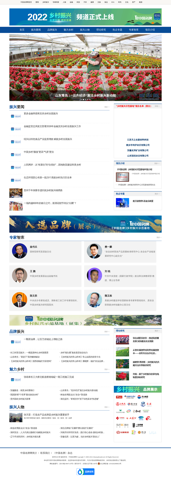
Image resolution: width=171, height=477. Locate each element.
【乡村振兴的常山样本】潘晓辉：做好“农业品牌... (82, 361)
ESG (112, 2)
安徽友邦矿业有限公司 (138, 152)
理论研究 (101, 29)
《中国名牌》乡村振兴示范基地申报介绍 (134, 169)
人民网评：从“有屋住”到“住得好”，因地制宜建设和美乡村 (52, 164)
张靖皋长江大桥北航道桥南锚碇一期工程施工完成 (49, 377)
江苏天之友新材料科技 (138, 141)
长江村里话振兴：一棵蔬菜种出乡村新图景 (29, 352)
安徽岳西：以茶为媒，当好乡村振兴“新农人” (80, 437)
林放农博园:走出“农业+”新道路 (73, 394)
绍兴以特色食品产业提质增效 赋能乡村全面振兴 (48, 139)
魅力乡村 (68, 29)
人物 (64, 2)
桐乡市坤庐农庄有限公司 (138, 146)
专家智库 (134, 29)
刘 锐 (107, 271)
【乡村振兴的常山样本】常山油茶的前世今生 (80, 357)
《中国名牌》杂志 (62, 453)
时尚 (119, 2)
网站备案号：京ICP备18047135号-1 (62, 464)
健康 (92, 2)
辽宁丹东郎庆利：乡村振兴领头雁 (25, 437)
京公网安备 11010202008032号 (109, 464)
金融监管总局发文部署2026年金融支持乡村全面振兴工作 (52, 126)
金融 (71, 2)
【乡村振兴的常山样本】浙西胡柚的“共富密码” (31, 361)
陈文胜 (33, 295)
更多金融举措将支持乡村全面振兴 (41, 113)
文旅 (99, 2)
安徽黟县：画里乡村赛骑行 (22, 390)
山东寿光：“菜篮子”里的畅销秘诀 (25, 357)
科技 (78, 2)
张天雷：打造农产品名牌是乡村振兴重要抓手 (46, 414)
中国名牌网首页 (26, 2)
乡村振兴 (45, 2)
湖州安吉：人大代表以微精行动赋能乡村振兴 (30, 432)
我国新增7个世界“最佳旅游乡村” (24, 394)
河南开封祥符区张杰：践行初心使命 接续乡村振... (82, 432)
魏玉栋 (108, 295)
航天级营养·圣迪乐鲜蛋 (143, 201)
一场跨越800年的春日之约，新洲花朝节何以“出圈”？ (50, 203)
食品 (106, 2)
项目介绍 (150, 29)
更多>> (107, 107)
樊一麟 (108, 247)
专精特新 (56, 2)
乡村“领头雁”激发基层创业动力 (74, 352)
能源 (140, 2)
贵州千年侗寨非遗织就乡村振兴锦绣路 (43, 190)
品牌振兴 (52, 29)
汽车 (85, 2)
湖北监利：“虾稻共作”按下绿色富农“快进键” (79, 399)
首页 (22, 29)
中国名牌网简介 (28, 453)
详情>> (157, 106)
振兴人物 (85, 29)
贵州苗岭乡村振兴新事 (20, 399)
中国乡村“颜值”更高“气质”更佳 (39, 152)
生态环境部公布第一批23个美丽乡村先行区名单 (48, 177)
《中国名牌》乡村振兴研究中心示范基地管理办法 (136, 185)
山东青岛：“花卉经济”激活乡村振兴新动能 (85, 95)
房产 (133, 2)
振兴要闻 (36, 29)
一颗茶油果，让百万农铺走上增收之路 (43, 339)
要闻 (37, 2)
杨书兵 (33, 247)
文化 (126, 2)
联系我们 (45, 453)
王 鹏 (32, 271)
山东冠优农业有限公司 (138, 157)
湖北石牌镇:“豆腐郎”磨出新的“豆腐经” (76, 428)
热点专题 (117, 29)
